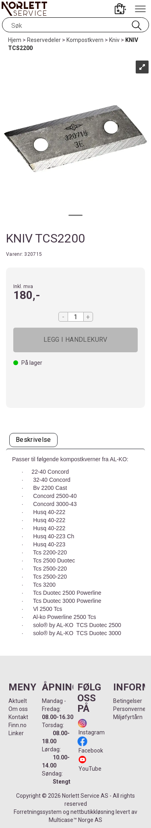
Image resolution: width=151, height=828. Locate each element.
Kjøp (75, 340)
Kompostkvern (84, 40)
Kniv (114, 40)
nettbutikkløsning (92, 812)
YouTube (90, 768)
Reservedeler (44, 40)
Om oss (18, 709)
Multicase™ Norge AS (75, 820)
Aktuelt (17, 701)
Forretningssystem (38, 812)
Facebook (90, 750)
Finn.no (17, 725)
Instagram (91, 732)
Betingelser (127, 701)
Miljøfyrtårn (128, 717)
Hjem (14, 40)
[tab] (33, 440)
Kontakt (18, 717)
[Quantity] (75, 317)
